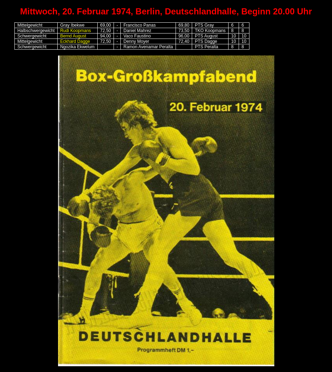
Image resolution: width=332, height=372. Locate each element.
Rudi (75, 30)
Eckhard (68, 41)
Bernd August (73, 36)
